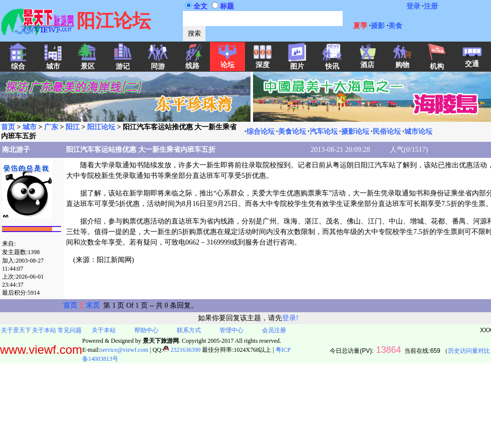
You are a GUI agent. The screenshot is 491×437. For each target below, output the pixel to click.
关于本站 (44, 330)
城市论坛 (418, 131)
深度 (263, 62)
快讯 (332, 63)
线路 (192, 63)
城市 (30, 127)
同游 (158, 63)
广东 (51, 127)
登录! (290, 318)
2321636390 (181, 349)
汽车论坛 (324, 131)
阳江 (73, 127)
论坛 (227, 62)
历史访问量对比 (469, 350)
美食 (395, 26)
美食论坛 (292, 131)
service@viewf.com (124, 349)
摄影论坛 (355, 131)
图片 (297, 63)
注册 (431, 6)
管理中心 (231, 330)
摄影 (378, 26)
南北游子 (16, 149)
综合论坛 (261, 131)
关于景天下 (16, 330)
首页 (8, 127)
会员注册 (274, 330)
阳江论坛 (101, 127)
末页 (93, 305)
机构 (437, 63)
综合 (18, 63)
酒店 (367, 62)
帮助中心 (146, 330)
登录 (413, 6)
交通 (472, 61)
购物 (402, 62)
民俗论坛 (387, 131)
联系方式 (189, 330)
